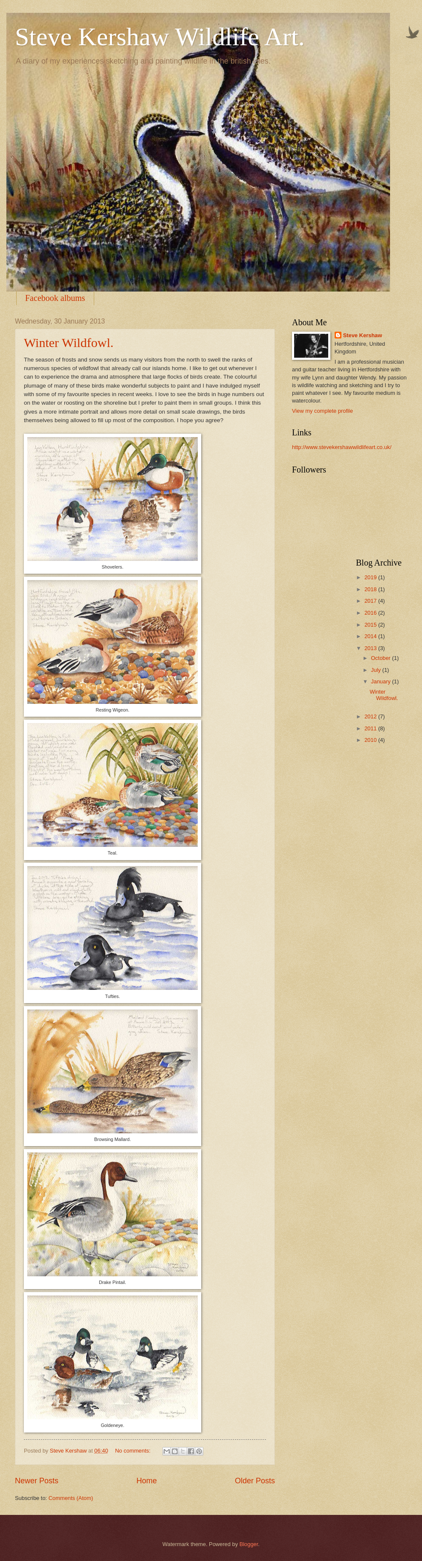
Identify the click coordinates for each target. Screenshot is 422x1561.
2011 (371, 728)
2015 (371, 624)
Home (146, 1480)
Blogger (249, 1544)
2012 (371, 716)
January (381, 681)
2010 (371, 740)
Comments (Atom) (71, 1498)
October (381, 658)
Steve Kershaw (362, 335)
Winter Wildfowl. (68, 343)
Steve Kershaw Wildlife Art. (160, 37)
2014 (371, 636)
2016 (371, 613)
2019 (371, 577)
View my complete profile (322, 411)
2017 (371, 601)
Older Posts (255, 1480)
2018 (371, 589)
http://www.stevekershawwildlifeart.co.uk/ (341, 447)
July (376, 670)
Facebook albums (55, 298)
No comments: (133, 1450)
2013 (371, 648)
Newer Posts (36, 1480)
